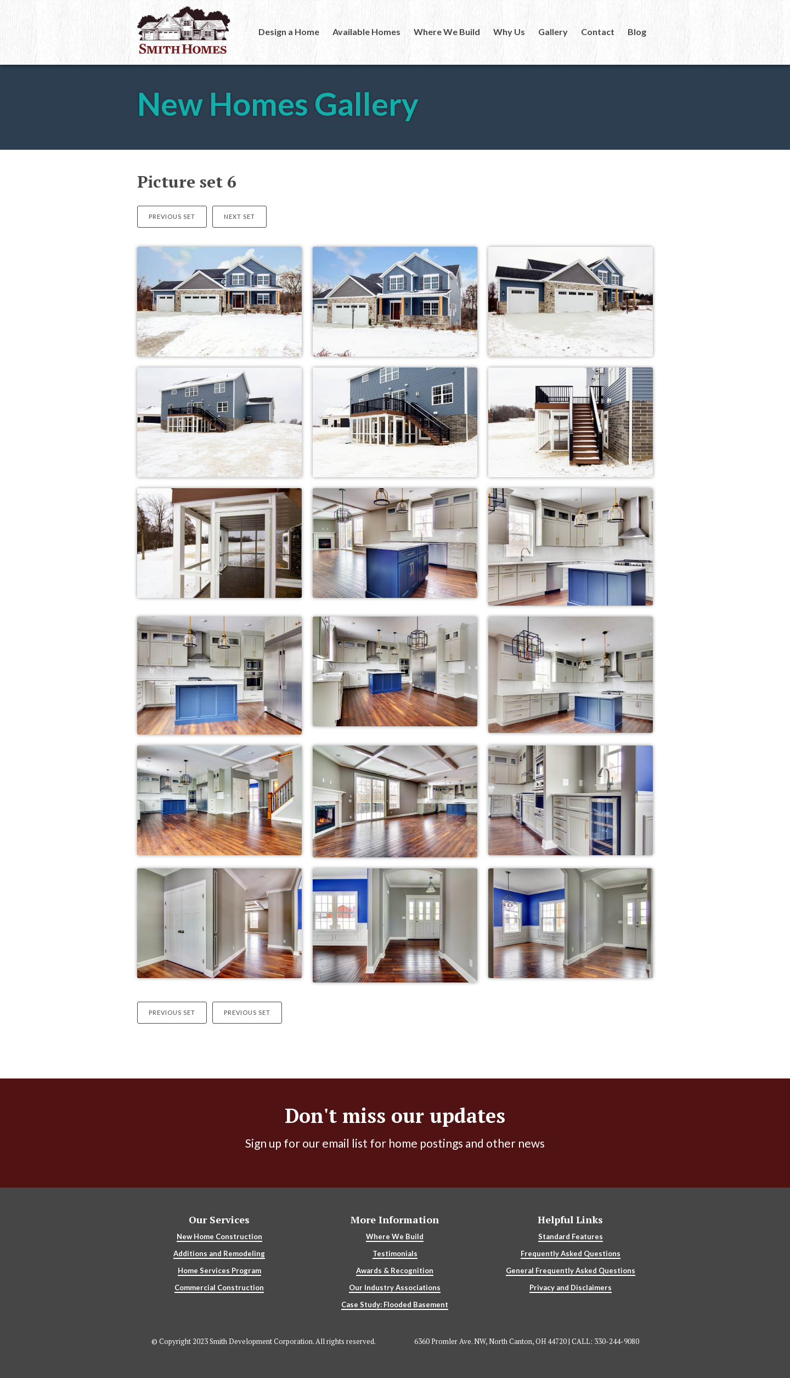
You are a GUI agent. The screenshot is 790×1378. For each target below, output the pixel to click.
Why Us (509, 31)
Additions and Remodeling (219, 1253)
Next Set (239, 216)
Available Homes (366, 31)
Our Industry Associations (395, 1287)
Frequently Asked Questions (570, 1253)
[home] (183, 30)
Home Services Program (219, 1270)
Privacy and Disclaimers (570, 1287)
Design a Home (288, 31)
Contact (597, 31)
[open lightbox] (219, 307)
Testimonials (395, 1253)
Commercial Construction (219, 1287)
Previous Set (172, 216)
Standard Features (570, 1236)
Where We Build (447, 31)
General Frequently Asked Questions (570, 1270)
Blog (637, 31)
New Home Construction (219, 1236)
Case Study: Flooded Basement (394, 1304)
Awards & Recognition (394, 1270)
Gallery (553, 31)
